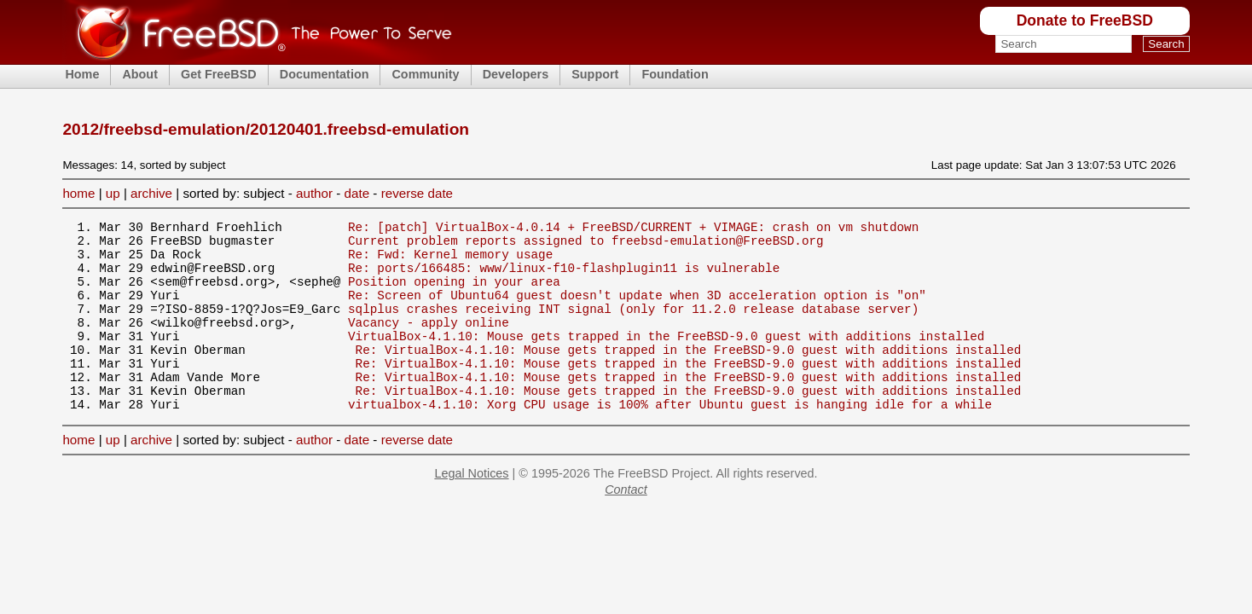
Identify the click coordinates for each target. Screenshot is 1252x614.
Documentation (324, 74)
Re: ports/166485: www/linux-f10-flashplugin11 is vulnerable (564, 277)
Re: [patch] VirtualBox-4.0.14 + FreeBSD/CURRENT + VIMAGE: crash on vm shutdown (633, 229)
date (357, 193)
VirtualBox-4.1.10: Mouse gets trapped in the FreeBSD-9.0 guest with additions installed (666, 358)
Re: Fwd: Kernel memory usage (450, 261)
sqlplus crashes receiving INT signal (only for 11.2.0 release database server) (633, 326)
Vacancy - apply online (428, 342)
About (140, 74)
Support (594, 74)
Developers (516, 74)
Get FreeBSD (219, 74)
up (113, 193)
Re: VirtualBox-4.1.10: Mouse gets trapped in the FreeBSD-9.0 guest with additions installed (689, 375)
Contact (626, 525)
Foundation (674, 74)
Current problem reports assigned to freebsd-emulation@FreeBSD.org (586, 245)
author (314, 193)
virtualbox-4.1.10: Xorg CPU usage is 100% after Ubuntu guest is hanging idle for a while (670, 440)
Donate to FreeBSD (1085, 20)
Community (425, 74)
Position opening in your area (454, 294)
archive (151, 193)
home (78, 193)
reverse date (417, 193)
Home (82, 74)
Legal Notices (471, 509)
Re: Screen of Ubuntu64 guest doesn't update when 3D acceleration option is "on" (637, 310)
